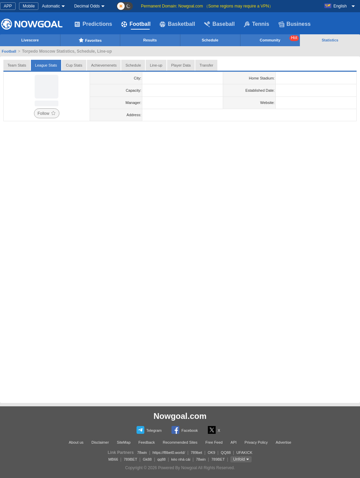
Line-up (156, 65)
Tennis (256, 24)
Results (150, 40)
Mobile (29, 6)
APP (8, 6)
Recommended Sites (180, 442)
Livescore (30, 40)
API (234, 442)
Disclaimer (100, 442)
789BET (130, 459)
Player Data (181, 65)
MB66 (113, 459)
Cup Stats (74, 65)
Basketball (177, 24)
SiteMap (123, 442)
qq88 (161, 459)
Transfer (206, 65)
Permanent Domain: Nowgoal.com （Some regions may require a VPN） (207, 6)
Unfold (239, 459)
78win (142, 452)
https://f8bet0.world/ (168, 452)
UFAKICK (244, 452)
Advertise (283, 442)
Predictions (93, 24)
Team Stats (16, 65)
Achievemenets (103, 65)
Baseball (219, 24)
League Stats (46, 65)
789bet (196, 452)
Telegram (149, 430)
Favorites (90, 40)
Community (279, 38)
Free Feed (214, 442)
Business (294, 24)
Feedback (147, 442)
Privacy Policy (256, 442)
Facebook (185, 430)
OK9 (211, 452)
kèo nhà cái (180, 459)
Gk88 (147, 459)
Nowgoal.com (180, 416)
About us (76, 442)
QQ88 (226, 452)
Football (135, 24)
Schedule (210, 40)
